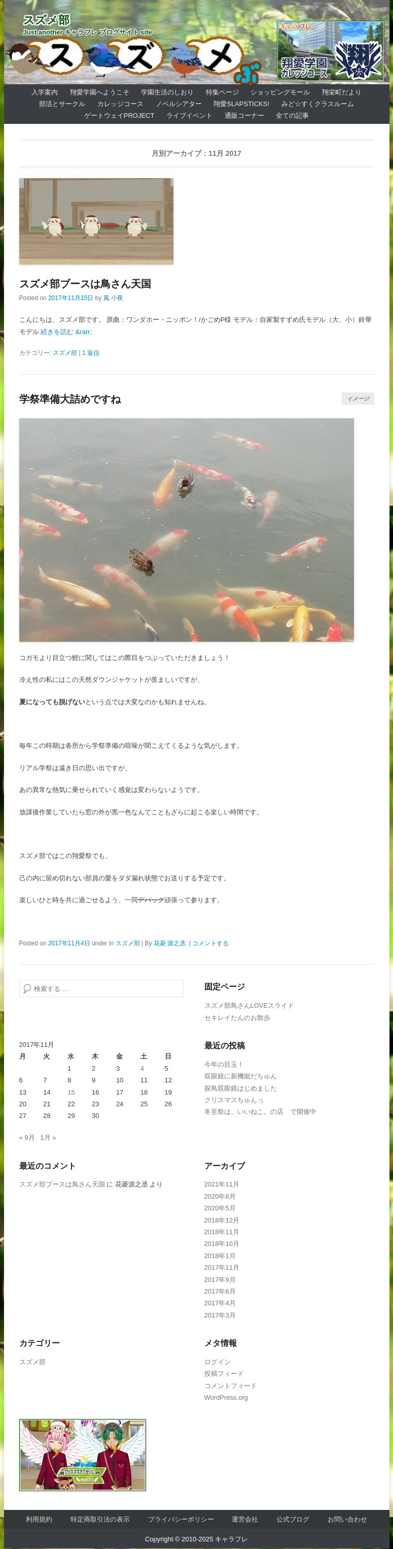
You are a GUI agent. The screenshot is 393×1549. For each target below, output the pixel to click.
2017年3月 (220, 1315)
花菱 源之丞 (170, 943)
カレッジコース (120, 104)
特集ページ (222, 92)
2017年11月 (221, 1267)
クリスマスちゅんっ (234, 1100)
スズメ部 (46, 20)
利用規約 (39, 1519)
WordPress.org (226, 1397)
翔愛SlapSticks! (241, 104)
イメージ (358, 399)
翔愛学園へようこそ (99, 92)
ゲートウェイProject (119, 115)
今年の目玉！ (224, 1064)
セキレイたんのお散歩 (237, 1017)
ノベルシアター (179, 104)
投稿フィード (224, 1373)
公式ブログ (292, 1519)
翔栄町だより (342, 92)
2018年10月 (221, 1243)
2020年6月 (220, 1196)
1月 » (48, 1137)
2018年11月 (221, 1232)
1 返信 (90, 352)
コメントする (210, 943)
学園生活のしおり (167, 92)
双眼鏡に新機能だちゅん (240, 1076)
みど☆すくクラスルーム (317, 104)
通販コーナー (244, 115)
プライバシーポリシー (181, 1519)
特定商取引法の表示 (100, 1519)
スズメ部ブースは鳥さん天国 (85, 283)
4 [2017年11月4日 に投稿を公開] (142, 1068)
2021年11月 (221, 1184)
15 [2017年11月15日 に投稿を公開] (71, 1092)
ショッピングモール (280, 92)
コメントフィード (230, 1386)
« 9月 (27, 1137)
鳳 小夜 (113, 298)
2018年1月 (220, 1256)
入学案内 (44, 92)
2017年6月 (220, 1291)
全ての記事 (292, 115)
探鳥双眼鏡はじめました (240, 1088)
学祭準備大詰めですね (70, 399)
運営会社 (245, 1519)
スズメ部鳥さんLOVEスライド (249, 1005)
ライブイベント (189, 115)
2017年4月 (220, 1303)
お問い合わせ (347, 1519)
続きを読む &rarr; (66, 332)
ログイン (217, 1362)
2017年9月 (220, 1279)
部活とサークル (62, 104)
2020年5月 (220, 1208)
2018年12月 (221, 1220)
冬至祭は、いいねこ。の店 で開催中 (260, 1111)
